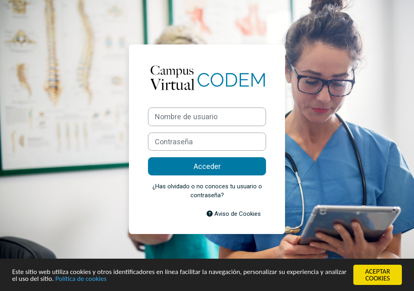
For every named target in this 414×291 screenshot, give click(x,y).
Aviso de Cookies (234, 213)
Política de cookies (81, 278)
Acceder (207, 166)
